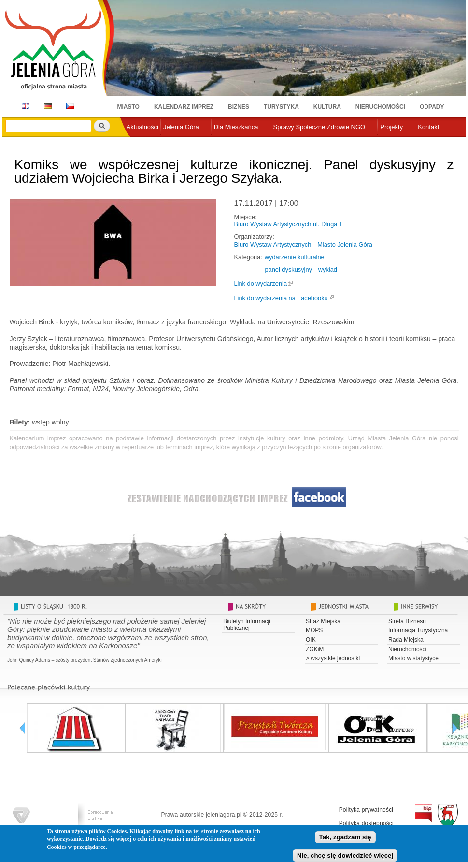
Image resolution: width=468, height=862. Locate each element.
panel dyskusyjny (288, 269)
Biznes (238, 106)
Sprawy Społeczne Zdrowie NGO (319, 127)
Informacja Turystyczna (418, 630)
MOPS (314, 630)
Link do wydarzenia (260, 283)
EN (24, 106)
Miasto (128, 106)
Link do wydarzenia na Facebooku (281, 298)
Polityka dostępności (366, 823)
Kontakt (428, 127)
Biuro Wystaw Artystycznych (273, 244)
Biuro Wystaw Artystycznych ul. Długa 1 (288, 224)
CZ (70, 106)
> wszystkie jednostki (333, 658)
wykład (327, 269)
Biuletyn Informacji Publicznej (246, 624)
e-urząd (137, 142)
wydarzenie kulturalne (295, 257)
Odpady (432, 106)
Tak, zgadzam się (345, 839)
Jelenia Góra (181, 127)
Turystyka (281, 106)
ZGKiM (315, 649)
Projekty (391, 127)
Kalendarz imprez (183, 106)
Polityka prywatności (366, 809)
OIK (311, 639)
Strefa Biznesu (407, 621)
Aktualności (142, 127)
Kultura (327, 106)
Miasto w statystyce (413, 658)
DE (46, 106)
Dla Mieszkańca (236, 127)
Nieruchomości (380, 106)
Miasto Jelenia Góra (344, 244)
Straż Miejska (323, 621)
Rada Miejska (406, 639)
